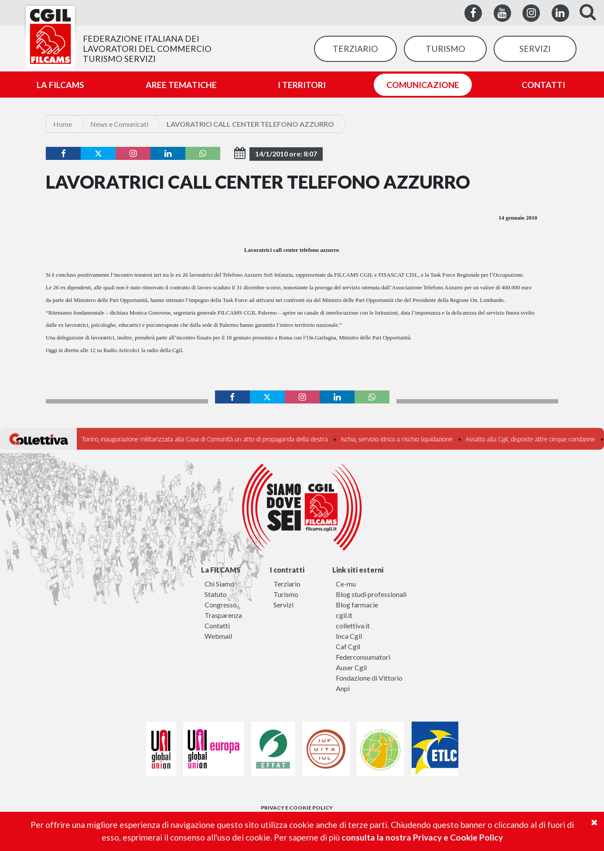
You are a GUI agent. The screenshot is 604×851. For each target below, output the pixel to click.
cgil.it (344, 615)
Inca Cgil (349, 636)
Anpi (343, 688)
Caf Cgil (348, 646)
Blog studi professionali (371, 594)
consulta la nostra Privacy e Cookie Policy (422, 837)
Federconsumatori (363, 657)
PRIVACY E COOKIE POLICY (297, 807)
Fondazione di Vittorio (369, 678)
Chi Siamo (219, 584)
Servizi (283, 604)
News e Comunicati (119, 124)
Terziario (286, 584)
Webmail (218, 636)
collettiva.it (353, 625)
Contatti (217, 625)
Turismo (285, 594)
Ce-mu (346, 584)
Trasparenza (223, 615)
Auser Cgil (351, 667)
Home (62, 124)
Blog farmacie (357, 604)
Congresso (221, 604)
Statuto (216, 594)
